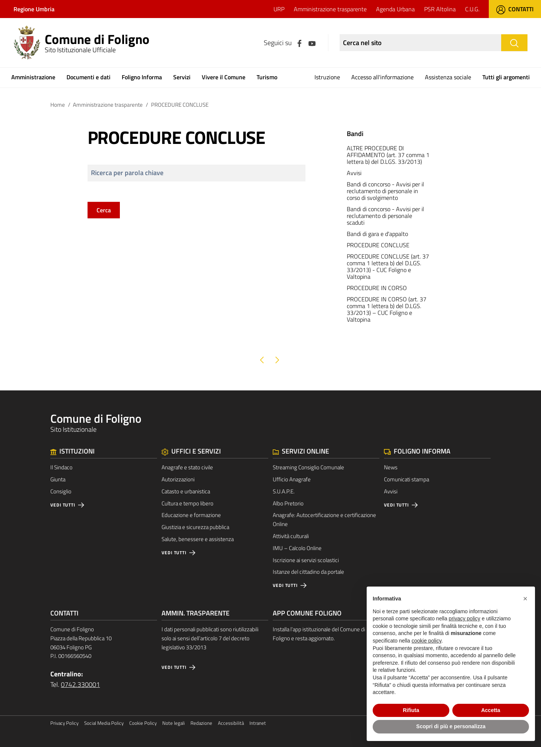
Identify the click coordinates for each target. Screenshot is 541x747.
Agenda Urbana (395, 9)
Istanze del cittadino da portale (308, 571)
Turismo (267, 77)
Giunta (57, 479)
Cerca (104, 210)
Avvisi (390, 491)
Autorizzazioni (178, 479)
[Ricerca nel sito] (420, 42)
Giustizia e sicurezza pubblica (195, 527)
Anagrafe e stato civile (187, 467)
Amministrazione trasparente (330, 9)
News (390, 467)
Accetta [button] (490, 710)
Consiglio (60, 491)
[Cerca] (514, 42)
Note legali (173, 723)
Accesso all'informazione (382, 77)
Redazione (201, 723)
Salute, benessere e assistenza (198, 539)
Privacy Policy (64, 723)
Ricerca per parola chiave (127, 173)
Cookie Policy (143, 723)
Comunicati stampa (406, 479)
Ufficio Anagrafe (292, 479)
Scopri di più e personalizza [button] (450, 726)
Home (57, 104)
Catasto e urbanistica (186, 491)
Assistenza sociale (448, 77)
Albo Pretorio (288, 503)
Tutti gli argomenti (506, 77)
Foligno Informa (142, 77)
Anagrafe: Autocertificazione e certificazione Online (324, 519)
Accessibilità (231, 723)
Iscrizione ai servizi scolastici (306, 560)
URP (279, 9)
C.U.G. (472, 9)
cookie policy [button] (426, 641)
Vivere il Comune (223, 77)
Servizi (181, 77)
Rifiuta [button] (411, 710)
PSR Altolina (440, 9)
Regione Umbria (34, 9)
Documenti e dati (88, 77)
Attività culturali (291, 536)
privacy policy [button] (464, 618)
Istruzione (327, 77)
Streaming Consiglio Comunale (308, 467)
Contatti (514, 9)
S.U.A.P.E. (284, 491)
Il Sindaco (61, 467)
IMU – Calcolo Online (297, 548)
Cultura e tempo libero (187, 503)
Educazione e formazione (191, 515)
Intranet (257, 723)
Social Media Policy (104, 723)
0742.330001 (80, 684)
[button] (525, 599)
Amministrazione (33, 77)
